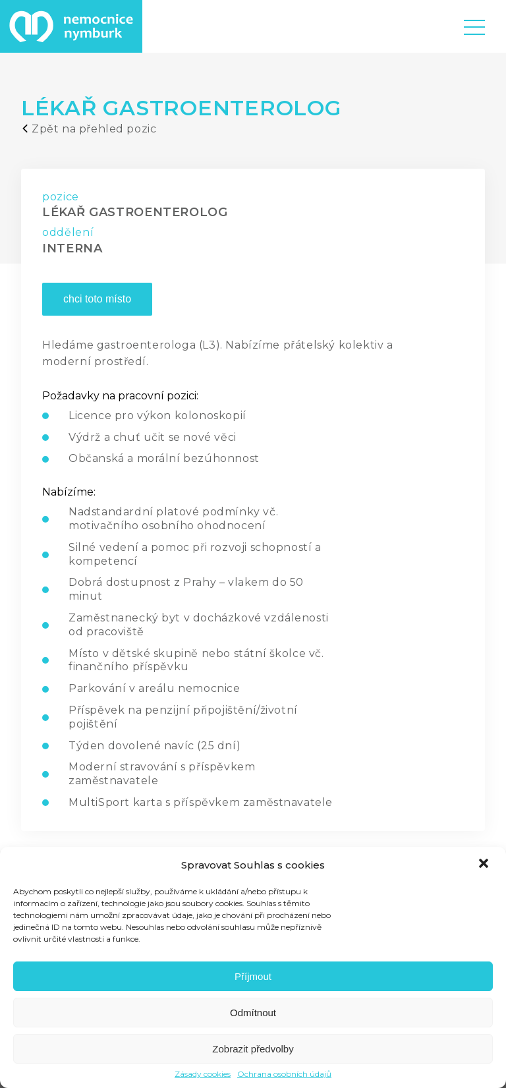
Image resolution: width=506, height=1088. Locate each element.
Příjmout (253, 976)
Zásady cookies (203, 1074)
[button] (485, 865)
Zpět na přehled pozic (88, 128)
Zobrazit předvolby (252, 1048)
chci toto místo (97, 298)
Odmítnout (253, 1012)
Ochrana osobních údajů (284, 1074)
